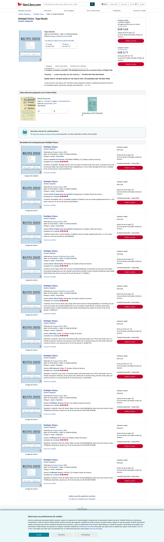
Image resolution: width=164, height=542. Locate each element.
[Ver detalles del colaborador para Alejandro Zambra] (25, 21)
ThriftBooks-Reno (55, 438)
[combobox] (66, 4)
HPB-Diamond (54, 368)
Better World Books (56, 264)
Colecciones (47, 10)
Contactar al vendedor (50, 172)
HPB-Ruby (52, 333)
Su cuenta (124, 4)
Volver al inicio (82, 509)
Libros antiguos (69, 10)
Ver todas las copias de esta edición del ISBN (59, 40)
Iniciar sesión (114, 4)
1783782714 (48, 101)
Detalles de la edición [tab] (78, 66)
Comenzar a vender (139, 10)
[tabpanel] (79, 77)
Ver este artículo (122, 26)
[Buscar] (92, 4)
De (53, 45)
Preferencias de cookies (86, 526)
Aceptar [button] (39, 535)
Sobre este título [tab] (61, 66)
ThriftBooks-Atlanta (56, 472)
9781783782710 (64, 101)
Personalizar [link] (85, 535)
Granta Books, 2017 (50, 103)
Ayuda (142, 4)
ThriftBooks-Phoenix (56, 403)
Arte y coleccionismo (93, 10)
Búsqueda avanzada (24, 10)
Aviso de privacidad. (96, 529)
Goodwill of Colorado (56, 159)
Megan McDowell (52, 134)
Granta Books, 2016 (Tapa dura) (92, 113)
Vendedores (116, 10)
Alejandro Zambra (39, 134)
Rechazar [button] (61, 535)
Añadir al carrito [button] (131, 41)
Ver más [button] (87, 85)
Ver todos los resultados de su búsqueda (82, 499)
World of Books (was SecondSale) (60, 194)
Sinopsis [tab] (49, 66)
